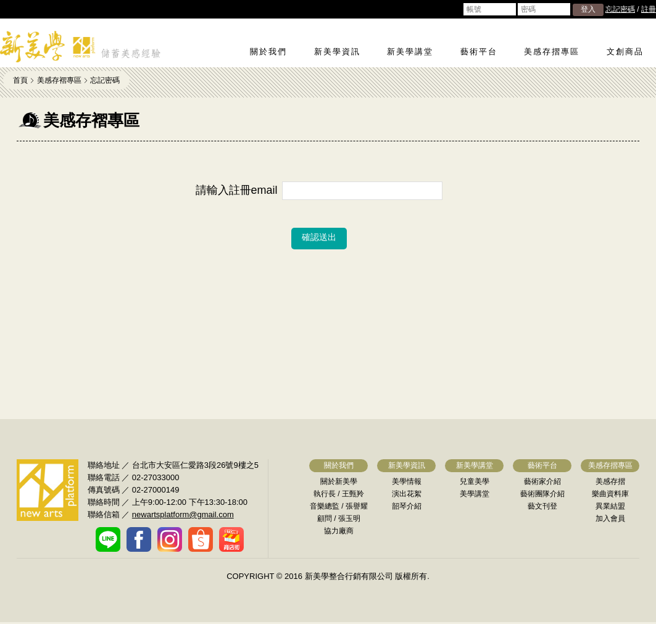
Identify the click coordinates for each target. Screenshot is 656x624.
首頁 (20, 80)
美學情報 (406, 481)
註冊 (648, 9)
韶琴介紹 (406, 506)
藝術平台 (478, 51)
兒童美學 (474, 481)
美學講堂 (474, 493)
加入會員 (610, 518)
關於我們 (268, 51)
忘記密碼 (620, 9)
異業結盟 (610, 506)
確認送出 (319, 237)
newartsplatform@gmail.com (183, 514)
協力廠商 (339, 530)
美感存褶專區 (59, 80)
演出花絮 (406, 493)
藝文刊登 (542, 506)
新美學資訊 (337, 51)
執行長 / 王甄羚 (338, 493)
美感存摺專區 (551, 51)
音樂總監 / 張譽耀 (339, 506)
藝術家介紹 (542, 481)
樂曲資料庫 (610, 493)
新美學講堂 (410, 51)
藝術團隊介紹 (542, 493)
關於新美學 (338, 481)
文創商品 (625, 51)
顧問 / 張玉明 (338, 518)
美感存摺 (610, 481)
